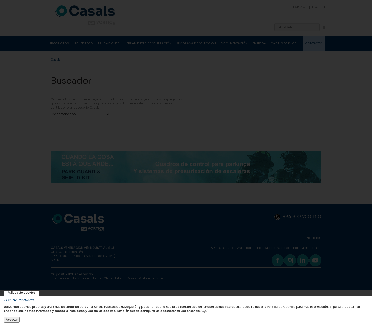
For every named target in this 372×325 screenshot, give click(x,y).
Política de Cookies (281, 307)
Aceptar (12, 319)
